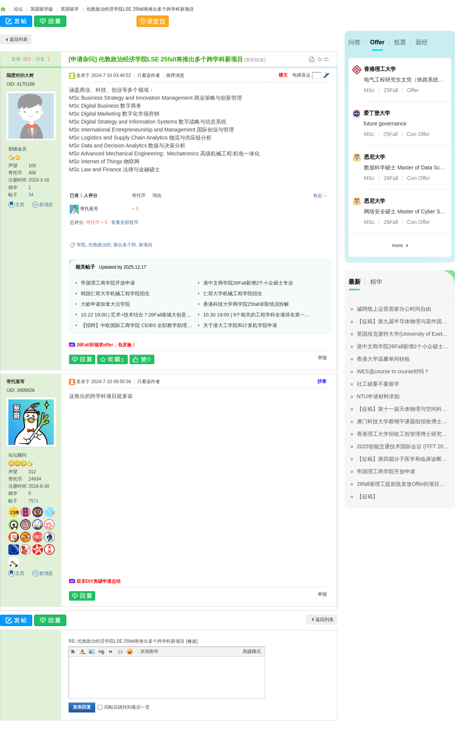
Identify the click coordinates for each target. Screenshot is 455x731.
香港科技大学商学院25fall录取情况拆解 (246, 304)
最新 (354, 282)
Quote (111, 651)
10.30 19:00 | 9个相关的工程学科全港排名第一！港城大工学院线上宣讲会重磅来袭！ (259, 315)
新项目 (145, 244)
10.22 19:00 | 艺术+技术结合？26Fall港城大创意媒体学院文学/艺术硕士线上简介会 (136, 315)
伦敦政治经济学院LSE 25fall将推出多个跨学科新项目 (140, 9)
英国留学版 (41, 9)
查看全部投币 (124, 222)
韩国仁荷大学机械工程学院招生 (115, 293)
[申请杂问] (83, 59)
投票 (400, 42)
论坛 (18, 9)
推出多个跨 (124, 244)
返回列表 (18, 39)
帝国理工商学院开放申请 (108, 283)
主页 (19, 204)
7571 (33, 501)
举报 (322, 357)
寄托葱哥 (89, 208)
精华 (376, 282)
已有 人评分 (83, 195)
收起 (317, 195)
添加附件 (149, 651)
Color (82, 651)
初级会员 (17, 149)
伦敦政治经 (99, 244)
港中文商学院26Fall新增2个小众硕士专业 (248, 283)
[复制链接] (255, 60)
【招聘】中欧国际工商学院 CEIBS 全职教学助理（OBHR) (136, 325)
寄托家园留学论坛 (3, 9)
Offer (377, 42)
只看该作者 (148, 75)
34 (30, 194)
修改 (191, 641)
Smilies (129, 651)
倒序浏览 (175, 75)
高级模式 (252, 651)
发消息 (46, 204)
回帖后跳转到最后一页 (123, 707)
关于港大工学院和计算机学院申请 (240, 325)
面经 (422, 42)
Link (101, 651)
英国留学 (70, 9)
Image (92, 651)
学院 (81, 244)
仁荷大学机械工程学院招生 (232, 293)
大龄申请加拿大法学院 (105, 304)
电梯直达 (301, 75)
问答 (354, 42)
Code (120, 651)
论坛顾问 (17, 455)
